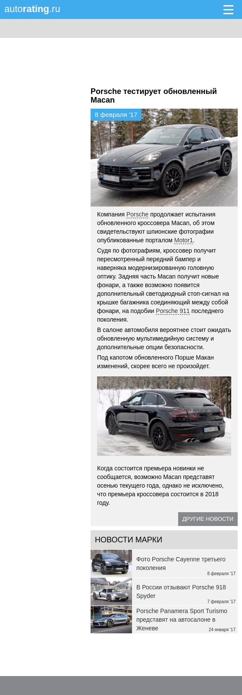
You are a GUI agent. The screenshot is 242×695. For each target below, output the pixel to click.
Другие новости (207, 519)
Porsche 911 (173, 310)
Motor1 (183, 240)
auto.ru (32, 8)
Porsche (137, 214)
